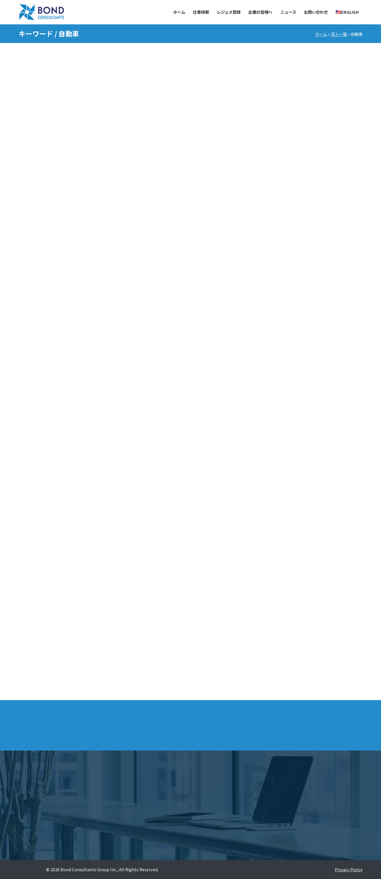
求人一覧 (339, 34)
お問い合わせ (316, 12)
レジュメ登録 (229, 12)
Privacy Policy (349, 869)
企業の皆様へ (260, 12)
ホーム (179, 12)
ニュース (288, 12)
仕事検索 (201, 12)
